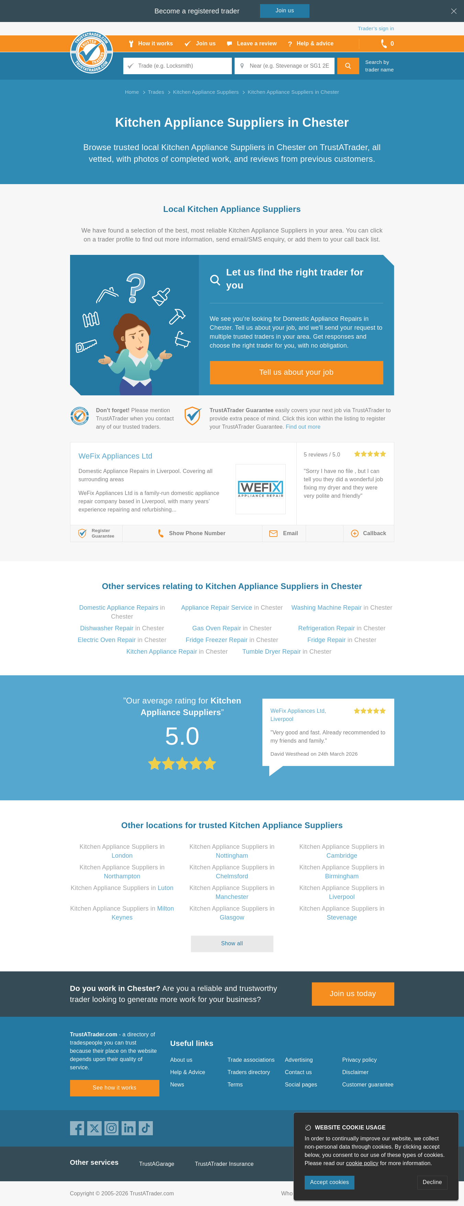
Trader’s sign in (376, 28)
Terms (235, 1084)
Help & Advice (187, 1072)
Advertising (299, 1060)
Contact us (298, 1072)
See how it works (114, 1088)
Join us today (353, 993)
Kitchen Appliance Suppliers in (122, 887)
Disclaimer (355, 1072)
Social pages (301, 1084)
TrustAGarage (156, 1164)
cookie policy (362, 1163)
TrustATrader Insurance (224, 1164)
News (177, 1084)
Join (285, 10)
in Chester (232, 607)
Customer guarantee (368, 1084)
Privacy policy (359, 1060)
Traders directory (249, 1072)
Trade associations (251, 1060)
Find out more (303, 427)
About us (181, 1060)
